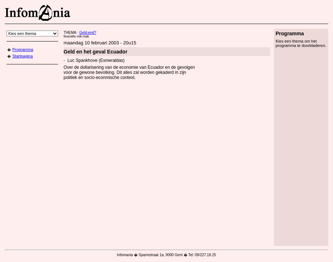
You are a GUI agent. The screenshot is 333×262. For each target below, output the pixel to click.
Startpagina (22, 56)
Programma (22, 49)
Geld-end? (87, 33)
